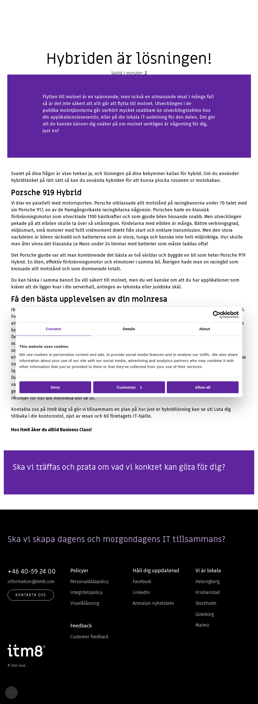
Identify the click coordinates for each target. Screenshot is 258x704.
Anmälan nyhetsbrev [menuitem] (153, 603)
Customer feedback (89, 637)
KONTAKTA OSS (30, 594)
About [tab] (204, 328)
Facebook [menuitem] (142, 581)
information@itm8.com (31, 581)
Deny (55, 387)
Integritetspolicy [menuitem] (86, 592)
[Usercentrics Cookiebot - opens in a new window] (217, 314)
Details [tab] (129, 328)
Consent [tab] (53, 328)
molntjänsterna (76, 110)
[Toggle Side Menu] (246, 8)
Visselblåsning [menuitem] (84, 603)
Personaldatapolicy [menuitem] (89, 581)
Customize (129, 387)
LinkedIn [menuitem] (141, 592)
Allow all (202, 387)
